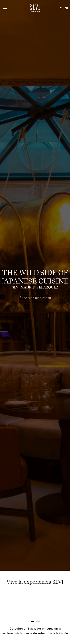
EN (66, 8)
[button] (32, 621)
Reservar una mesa (35, 298)
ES (61, 8)
